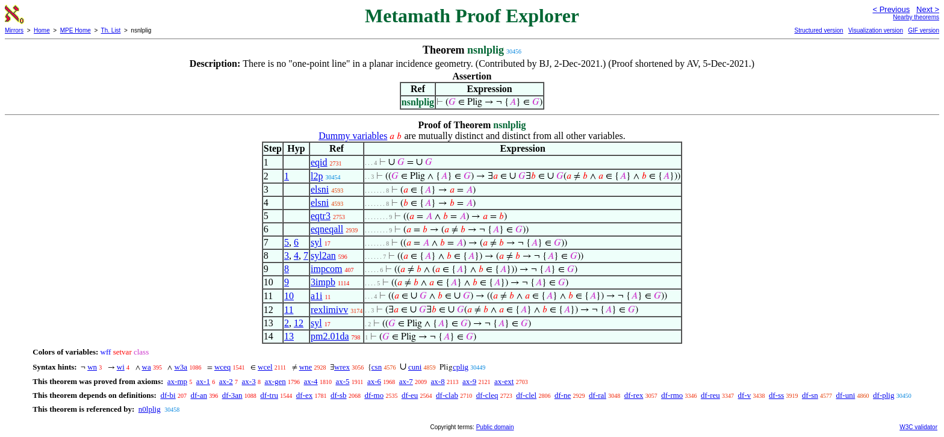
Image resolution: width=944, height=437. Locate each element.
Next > (927, 9)
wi (121, 366)
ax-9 (469, 381)
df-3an (232, 395)
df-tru (269, 395)
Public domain (495, 427)
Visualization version (875, 30)
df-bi (167, 395)
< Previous (891, 9)
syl (316, 242)
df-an (198, 395)
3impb (323, 282)
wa (146, 366)
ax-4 (311, 381)
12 (298, 323)
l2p (317, 176)
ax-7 (406, 381)
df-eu (410, 395)
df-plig (883, 395)
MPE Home (75, 30)
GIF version (923, 30)
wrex (342, 366)
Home (42, 30)
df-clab (447, 395)
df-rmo (672, 395)
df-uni (846, 395)
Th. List (111, 30)
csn (376, 366)
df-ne (562, 395)
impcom (326, 269)
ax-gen (274, 381)
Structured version (818, 30)
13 (289, 336)
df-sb (339, 395)
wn (92, 366)
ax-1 (203, 381)
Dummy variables (352, 136)
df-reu (710, 395)
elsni (320, 189)
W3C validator (918, 427)
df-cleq (487, 395)
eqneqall (327, 229)
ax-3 (249, 381)
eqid (319, 162)
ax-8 (438, 381)
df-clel (526, 395)
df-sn (810, 395)
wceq (222, 366)
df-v (744, 395)
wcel (265, 366)
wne (305, 366)
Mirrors (14, 30)
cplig (460, 366)
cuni (414, 366)
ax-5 (342, 381)
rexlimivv (329, 310)
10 (289, 296)
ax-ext (504, 381)
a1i (317, 296)
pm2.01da (330, 336)
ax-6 (374, 381)
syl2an (323, 255)
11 (288, 310)
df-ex (304, 395)
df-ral (597, 395)
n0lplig (149, 409)
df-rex (634, 395)
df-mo (374, 395)
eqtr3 (321, 216)
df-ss (776, 395)
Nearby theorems (916, 17)
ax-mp (177, 381)
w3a (180, 366)
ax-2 (226, 381)
